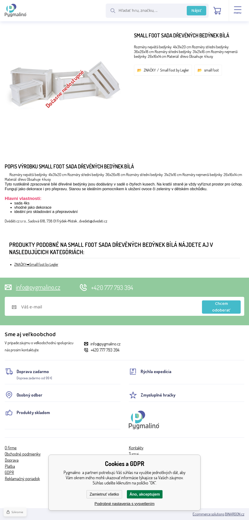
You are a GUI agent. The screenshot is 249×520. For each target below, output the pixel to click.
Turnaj (134, 454)
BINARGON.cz (234, 514)
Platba (10, 466)
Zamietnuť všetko (104, 494)
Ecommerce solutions (208, 514)
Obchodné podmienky (23, 454)
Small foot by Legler (174, 70)
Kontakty (136, 447)
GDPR (9, 472)
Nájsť (197, 10)
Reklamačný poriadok (22, 478)
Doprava (12, 460)
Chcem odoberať (221, 307)
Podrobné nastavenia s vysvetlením (125, 504)
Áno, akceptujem (144, 494)
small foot (211, 70)
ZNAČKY (150, 70)
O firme (11, 447)
